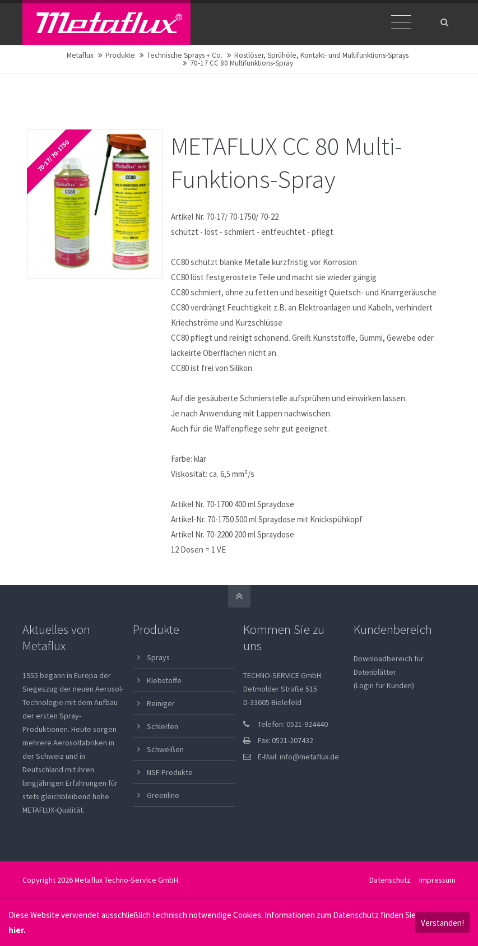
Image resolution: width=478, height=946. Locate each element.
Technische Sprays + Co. (184, 55)
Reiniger (161, 703)
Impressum (437, 880)
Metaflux (80, 55)
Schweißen (165, 749)
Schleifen (162, 726)
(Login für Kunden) (384, 685)
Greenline (163, 795)
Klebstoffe (164, 680)
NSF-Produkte (170, 772)
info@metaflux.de (309, 757)
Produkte (120, 55)
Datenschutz (390, 880)
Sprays (158, 657)
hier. (17, 930)
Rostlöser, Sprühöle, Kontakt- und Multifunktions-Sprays (321, 55)
